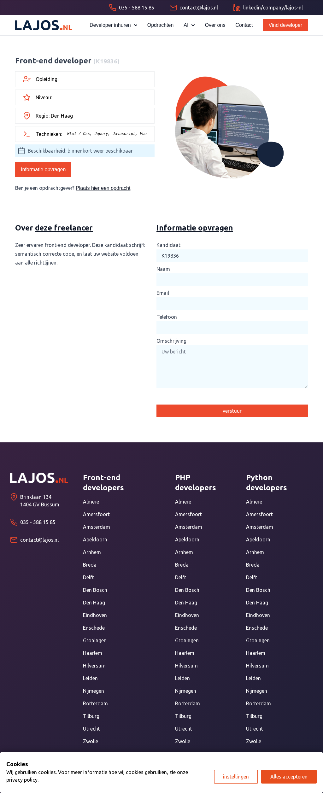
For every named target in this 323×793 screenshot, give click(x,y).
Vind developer (285, 25)
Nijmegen (93, 691)
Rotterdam (95, 703)
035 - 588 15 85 (38, 522)
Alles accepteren (289, 776)
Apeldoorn (95, 539)
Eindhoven (95, 615)
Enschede (94, 628)
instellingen (236, 776)
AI (189, 25)
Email (162, 293)
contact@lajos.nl (39, 540)
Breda (90, 565)
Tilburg (91, 716)
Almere (91, 501)
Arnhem (92, 552)
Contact (244, 25)
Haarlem (92, 653)
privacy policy (22, 780)
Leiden (90, 678)
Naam (163, 269)
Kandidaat (168, 245)
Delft (88, 577)
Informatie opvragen (43, 169)
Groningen (95, 640)
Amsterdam (96, 527)
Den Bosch (95, 590)
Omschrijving (171, 341)
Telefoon (166, 317)
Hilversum (94, 665)
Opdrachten (160, 25)
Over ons (215, 25)
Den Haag (94, 602)
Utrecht (91, 729)
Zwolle (90, 741)
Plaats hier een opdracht (103, 188)
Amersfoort (96, 514)
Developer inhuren (113, 25)
